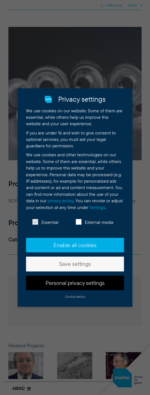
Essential (45, 220)
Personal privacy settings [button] (75, 281)
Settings (97, 205)
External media (94, 220)
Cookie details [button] (75, 294)
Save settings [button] (75, 262)
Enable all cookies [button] (75, 243)
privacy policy (61, 198)
